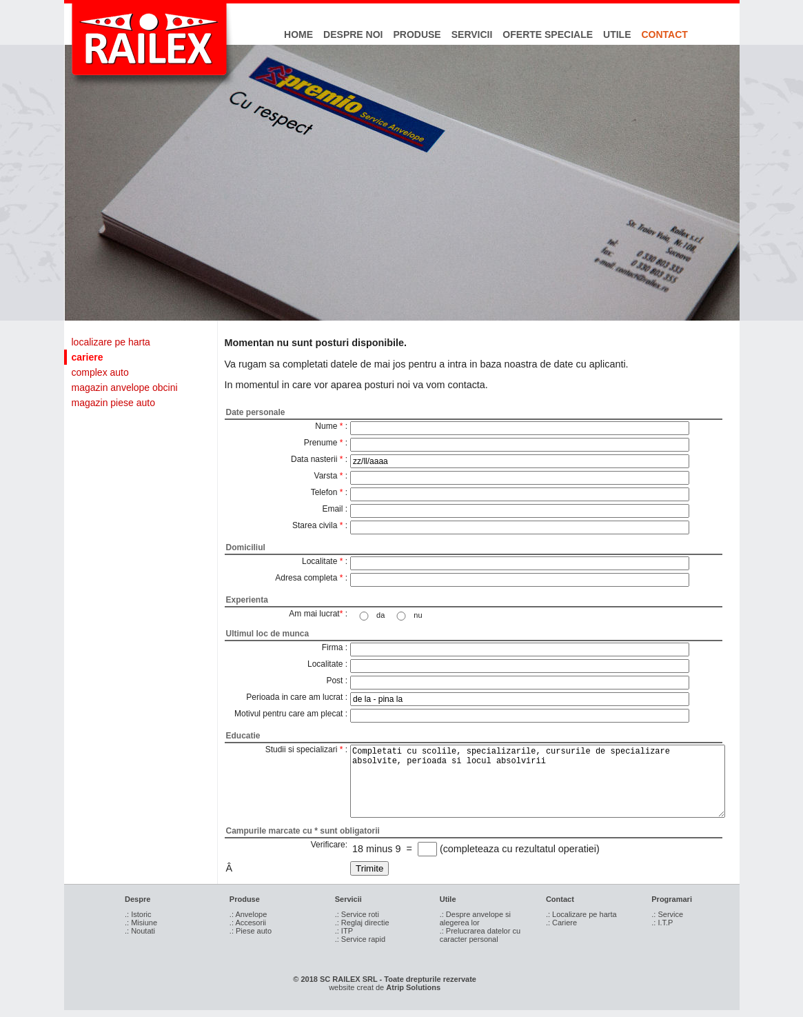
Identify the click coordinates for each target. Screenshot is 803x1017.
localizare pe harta (111, 342)
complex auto (100, 372)
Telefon (324, 492)
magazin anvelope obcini (125, 387)
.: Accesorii (248, 922)
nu (418, 615)
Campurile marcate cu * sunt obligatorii (303, 831)
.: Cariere (561, 922)
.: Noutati (140, 931)
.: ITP (344, 931)
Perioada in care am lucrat (294, 697)
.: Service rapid (360, 939)
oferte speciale (547, 34)
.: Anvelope (248, 914)
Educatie (243, 736)
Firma (332, 647)
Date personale (255, 412)
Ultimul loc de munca (267, 633)
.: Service (667, 914)
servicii (472, 34)
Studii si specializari (301, 749)
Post (334, 680)
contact (665, 34)
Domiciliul (245, 547)
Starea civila (314, 525)
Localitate (319, 561)
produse (416, 34)
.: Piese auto (251, 931)
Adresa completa (306, 578)
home (298, 34)
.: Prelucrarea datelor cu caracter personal (480, 935)
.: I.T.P (662, 922)
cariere (87, 357)
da (380, 615)
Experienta (247, 600)
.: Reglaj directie (362, 922)
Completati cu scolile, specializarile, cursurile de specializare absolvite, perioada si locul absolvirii (537, 781)
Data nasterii (314, 459)
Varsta (326, 476)
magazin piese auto (113, 402)
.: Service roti (357, 914)
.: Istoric (138, 914)
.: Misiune (141, 922)
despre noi (353, 34)
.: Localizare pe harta (581, 914)
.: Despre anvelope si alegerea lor (475, 918)
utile (617, 34)
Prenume (321, 442)
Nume (326, 426)
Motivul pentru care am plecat (288, 713)
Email (332, 509)
